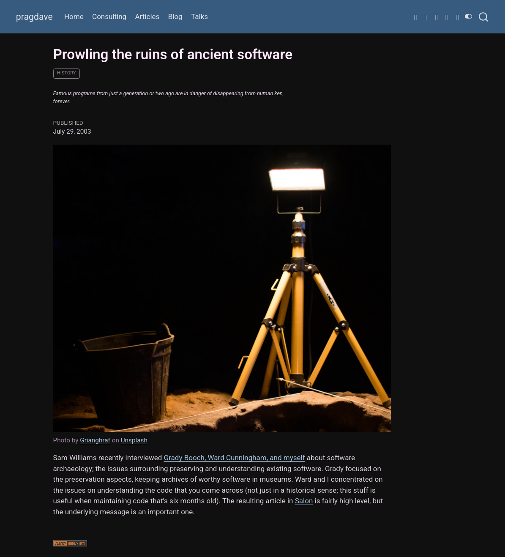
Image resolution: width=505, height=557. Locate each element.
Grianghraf (95, 440)
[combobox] (483, 17)
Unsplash (134, 440)
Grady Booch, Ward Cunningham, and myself (234, 457)
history (66, 73)
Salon (304, 501)
